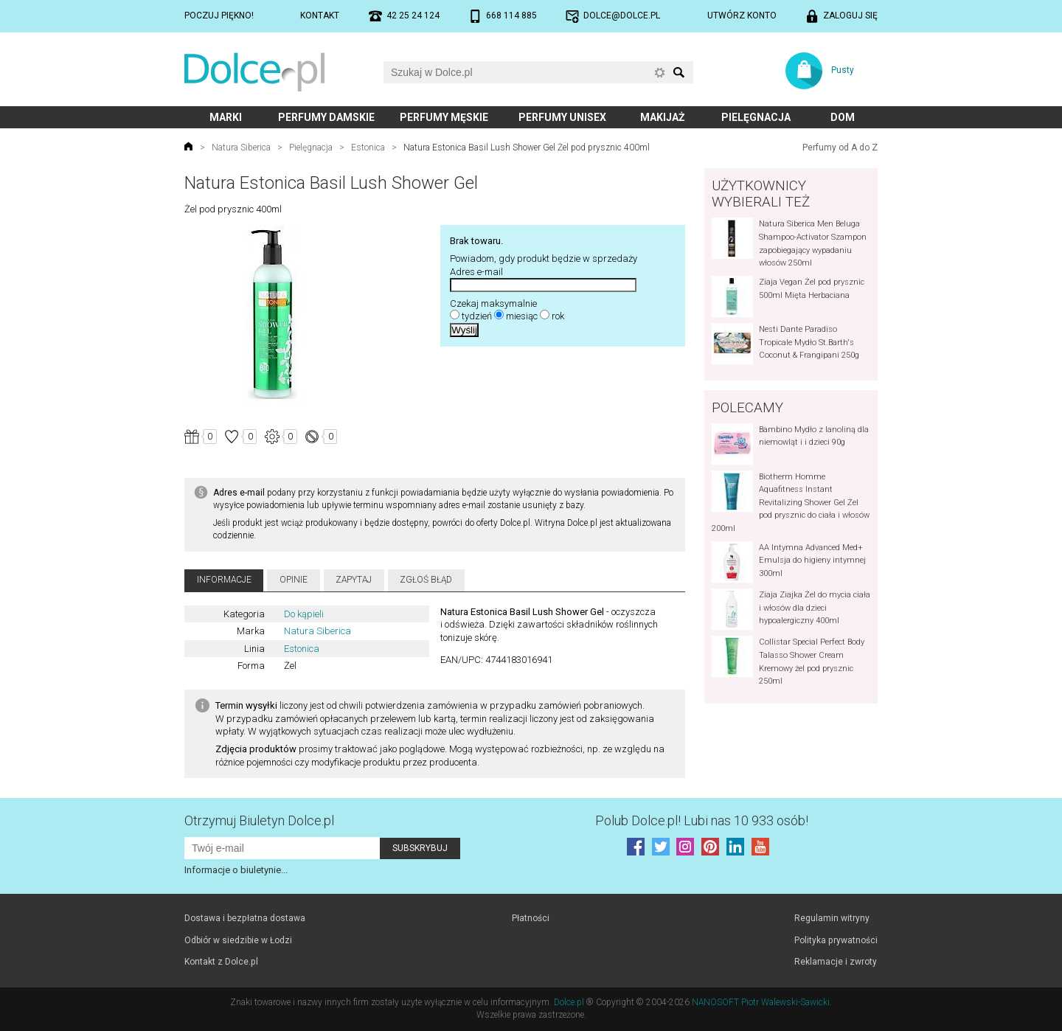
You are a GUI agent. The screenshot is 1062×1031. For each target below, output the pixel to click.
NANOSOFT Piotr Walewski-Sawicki (761, 1002)
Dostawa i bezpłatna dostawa (244, 918)
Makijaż (662, 117)
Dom (842, 117)
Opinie (294, 579)
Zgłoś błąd (426, 579)
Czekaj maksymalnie (493, 303)
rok (558, 316)
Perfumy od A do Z (840, 147)
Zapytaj (354, 579)
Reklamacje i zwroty (835, 962)
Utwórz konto (742, 15)
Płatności (530, 918)
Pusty (842, 70)
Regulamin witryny (832, 918)
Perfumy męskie (444, 117)
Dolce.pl (569, 1002)
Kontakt (319, 15)
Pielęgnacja (756, 117)
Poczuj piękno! (219, 15)
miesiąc (522, 316)
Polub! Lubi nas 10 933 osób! (701, 820)
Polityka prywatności (836, 940)
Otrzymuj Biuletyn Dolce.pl (259, 820)
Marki (225, 117)
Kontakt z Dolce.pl (221, 962)
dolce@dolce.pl (621, 15)
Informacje (224, 579)
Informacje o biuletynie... (236, 869)
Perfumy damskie (326, 117)
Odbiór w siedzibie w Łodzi (238, 940)
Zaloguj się (850, 15)
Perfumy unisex (562, 117)
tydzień (477, 316)
